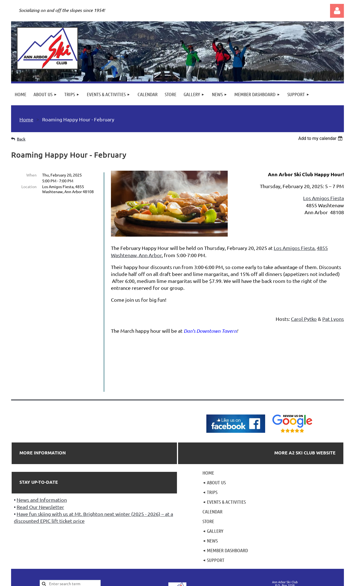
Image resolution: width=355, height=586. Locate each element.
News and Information (42, 449)
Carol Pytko (304, 319)
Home (26, 119)
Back (21, 139)
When (31, 174)
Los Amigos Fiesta (323, 198)
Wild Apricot (277, 579)
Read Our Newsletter (40, 456)
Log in (337, 11)
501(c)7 (177, 548)
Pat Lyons (333, 319)
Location (29, 186)
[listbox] (321, 138)
